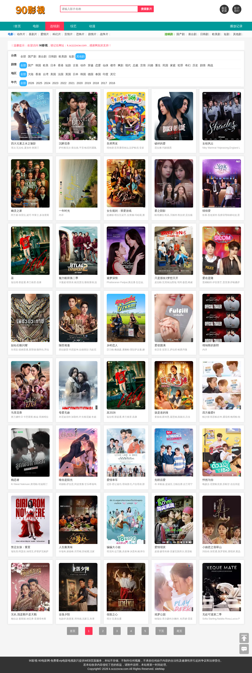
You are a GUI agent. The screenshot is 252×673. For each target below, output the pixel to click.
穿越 (90, 65)
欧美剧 (216, 34)
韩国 (38, 65)
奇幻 (188, 65)
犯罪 (180, 65)
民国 (165, 65)
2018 (96, 83)
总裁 (135, 65)
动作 (83, 65)
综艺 (73, 26)
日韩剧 (204, 34)
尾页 (179, 631)
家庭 (173, 65)
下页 (161, 631)
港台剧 (192, 34)
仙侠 (105, 65)
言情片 (68, 34)
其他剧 (237, 34)
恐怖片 (80, 34)
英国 (68, 74)
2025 (39, 83)
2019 (88, 83)
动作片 (21, 34)
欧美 (45, 65)
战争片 (104, 34)
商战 (210, 65)
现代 (128, 65)
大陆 (30, 74)
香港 (60, 65)
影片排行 (237, 9)
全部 (23, 56)
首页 (17, 26)
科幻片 (57, 34)
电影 (36, 26)
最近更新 (224, 9)
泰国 (98, 74)
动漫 (92, 26)
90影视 (43, 45)
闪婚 (150, 65)
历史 (195, 65)
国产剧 (180, 34)
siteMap (160, 668)
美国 (53, 74)
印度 (105, 74)
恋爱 (98, 65)
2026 (31, 83)
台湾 (45, 74)
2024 (47, 83)
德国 (90, 74)
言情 (143, 65)
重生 (158, 65)
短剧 (226, 34)
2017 (104, 83)
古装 (75, 65)
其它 (113, 74)
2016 (112, 83)
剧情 (203, 65)
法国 (60, 74)
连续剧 (54, 26)
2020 (80, 83)
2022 (63, 83)
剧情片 (92, 34)
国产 (30, 65)
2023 (55, 83)
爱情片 (45, 34)
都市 (113, 65)
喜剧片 (33, 34)
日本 (53, 65)
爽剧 (120, 65)
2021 (72, 83)
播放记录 (236, 26)
